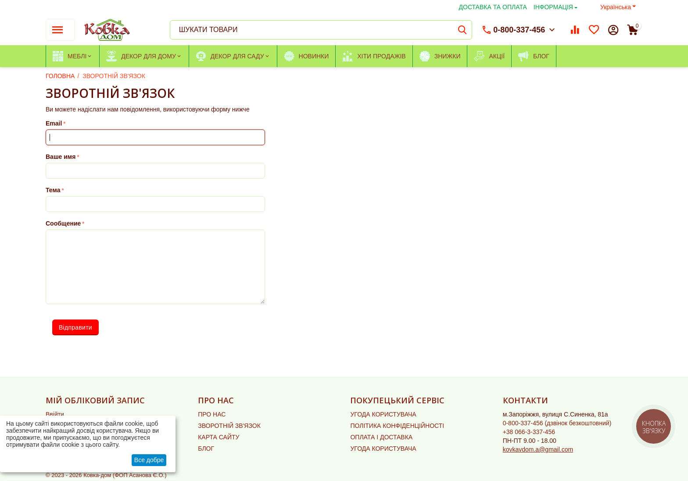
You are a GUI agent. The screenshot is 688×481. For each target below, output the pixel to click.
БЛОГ (206, 448)
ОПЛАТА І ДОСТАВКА (381, 437)
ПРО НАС (212, 414)
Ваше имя (60, 156)
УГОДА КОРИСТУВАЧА (383, 414)
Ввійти (55, 414)
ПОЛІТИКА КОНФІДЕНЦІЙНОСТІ (397, 425)
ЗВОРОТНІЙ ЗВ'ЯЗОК (229, 425)
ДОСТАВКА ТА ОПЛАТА (493, 7)
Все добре (149, 459)
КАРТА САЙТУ (218, 437)
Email (54, 123)
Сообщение (63, 223)
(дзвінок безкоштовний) (557, 423)
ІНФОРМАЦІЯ (553, 7)
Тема (53, 190)
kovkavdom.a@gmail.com (538, 449)
